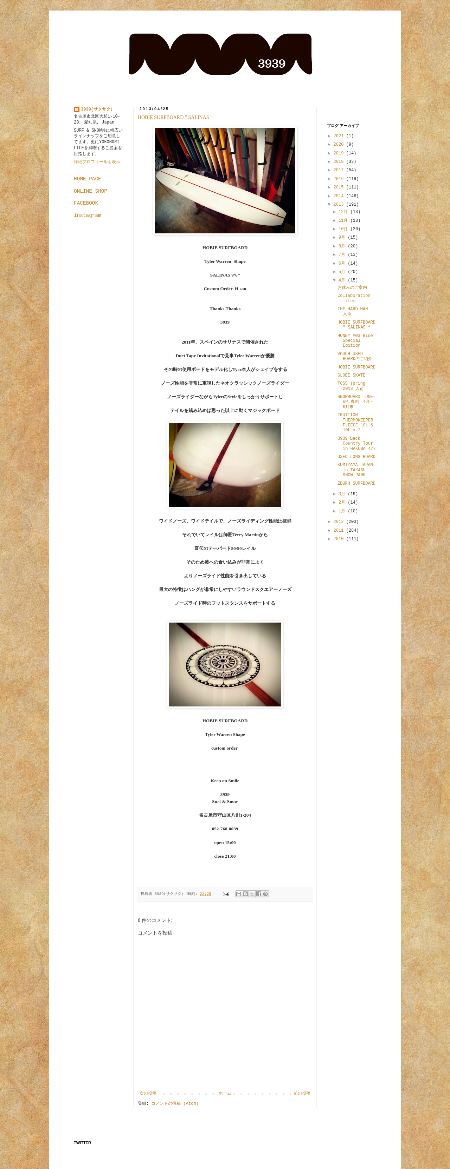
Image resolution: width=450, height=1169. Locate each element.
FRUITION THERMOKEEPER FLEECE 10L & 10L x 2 (355, 423)
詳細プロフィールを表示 (97, 162)
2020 (340, 144)
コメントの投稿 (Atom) (174, 1103)
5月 (343, 272)
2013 (340, 204)
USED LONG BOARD (356, 456)
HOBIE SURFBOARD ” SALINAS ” (175, 117)
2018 (340, 161)
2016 (340, 179)
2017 (340, 170)
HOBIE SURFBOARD (356, 367)
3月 (343, 494)
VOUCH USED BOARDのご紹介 (355, 356)
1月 (343, 511)
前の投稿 (302, 1093)
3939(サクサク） (98, 109)
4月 (343, 280)
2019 (340, 153)
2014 (340, 196)
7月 (343, 254)
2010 (340, 539)
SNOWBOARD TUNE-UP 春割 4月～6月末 (356, 402)
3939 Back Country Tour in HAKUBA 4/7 (357, 443)
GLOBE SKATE (351, 375)
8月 (343, 246)
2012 (340, 521)
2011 (340, 530)
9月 (343, 237)
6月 (343, 263)
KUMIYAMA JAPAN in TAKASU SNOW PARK (355, 470)
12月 (345, 212)
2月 (343, 502)
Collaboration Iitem (354, 298)
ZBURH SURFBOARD (356, 483)
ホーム (225, 1093)
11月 (345, 220)
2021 (340, 136)
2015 (340, 187)
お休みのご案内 (352, 287)
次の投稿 (148, 1093)
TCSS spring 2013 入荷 (351, 386)
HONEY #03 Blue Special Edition (355, 340)
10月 (345, 229)
